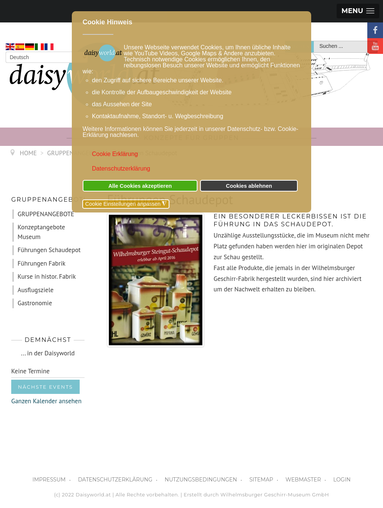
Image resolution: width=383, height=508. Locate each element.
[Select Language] (47, 57)
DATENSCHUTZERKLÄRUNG (115, 479)
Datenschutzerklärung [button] (121, 168)
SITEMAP (261, 479)
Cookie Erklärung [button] (115, 154)
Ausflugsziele (35, 290)
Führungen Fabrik (41, 263)
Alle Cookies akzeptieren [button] (140, 186)
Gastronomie (35, 303)
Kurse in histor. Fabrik (47, 276)
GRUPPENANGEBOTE (46, 214)
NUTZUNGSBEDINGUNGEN (201, 479)
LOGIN (341, 479)
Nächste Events (45, 387)
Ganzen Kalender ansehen (46, 401)
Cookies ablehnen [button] (249, 186)
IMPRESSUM (49, 479)
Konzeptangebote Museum (41, 232)
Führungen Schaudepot (49, 250)
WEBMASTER (303, 479)
